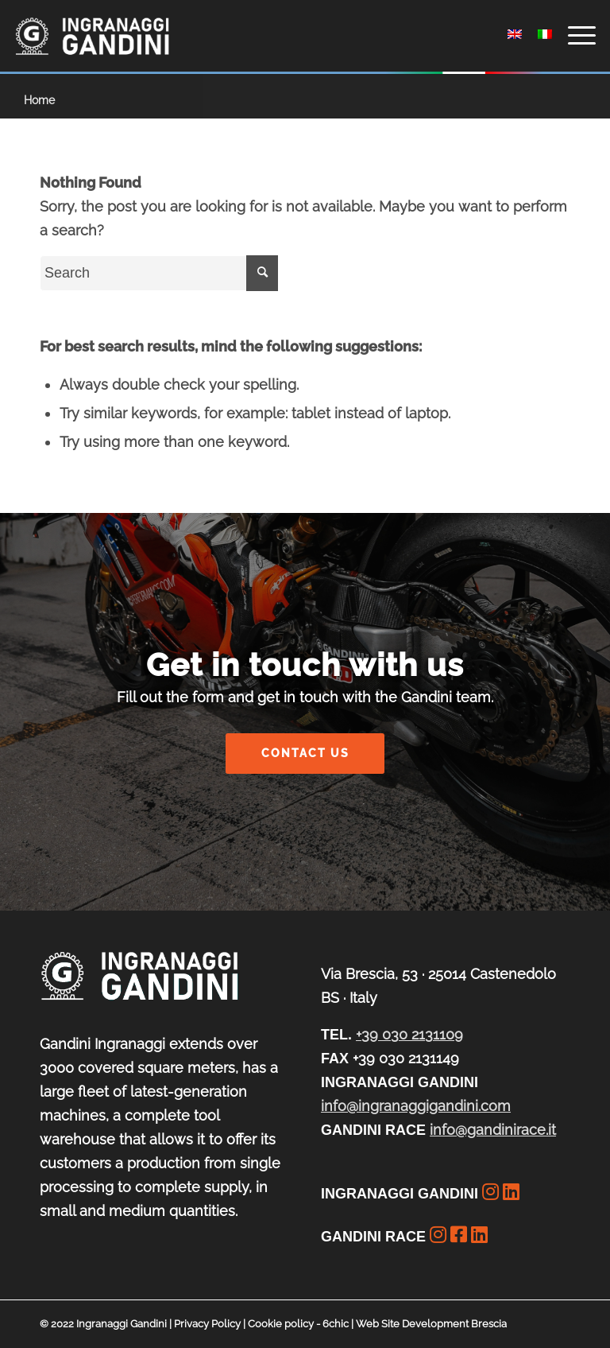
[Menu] (574, 36)
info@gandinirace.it (493, 1129)
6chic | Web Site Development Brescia (414, 1324)
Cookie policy (281, 1324)
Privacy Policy (207, 1324)
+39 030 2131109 (409, 1034)
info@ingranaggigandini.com (416, 1105)
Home (39, 100)
